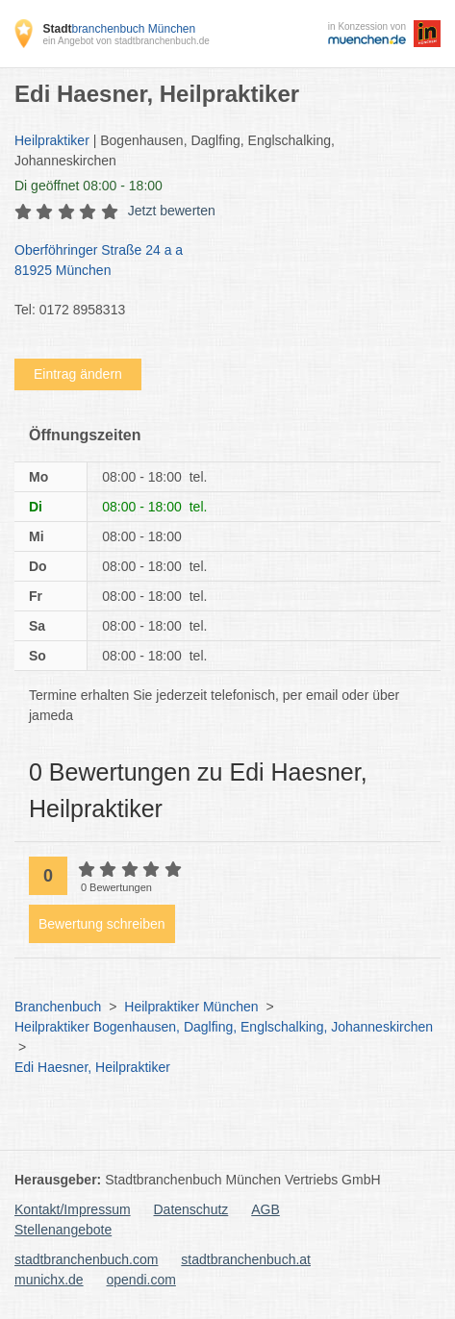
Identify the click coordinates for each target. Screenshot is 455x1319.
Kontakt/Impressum (72, 1209)
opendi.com (140, 1279)
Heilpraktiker (51, 140)
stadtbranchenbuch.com (86, 1259)
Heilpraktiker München (191, 1006)
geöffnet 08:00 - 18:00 (88, 185)
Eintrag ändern (78, 374)
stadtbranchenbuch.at (246, 1259)
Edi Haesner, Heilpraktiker (92, 1067)
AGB (265, 1209)
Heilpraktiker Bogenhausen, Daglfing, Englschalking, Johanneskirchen (223, 1026)
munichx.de (49, 1279)
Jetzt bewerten (171, 210)
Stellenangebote (63, 1229)
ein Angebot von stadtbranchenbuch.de (125, 41)
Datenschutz (191, 1209)
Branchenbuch (57, 1006)
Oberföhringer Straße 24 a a (217, 261)
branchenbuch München (118, 29)
